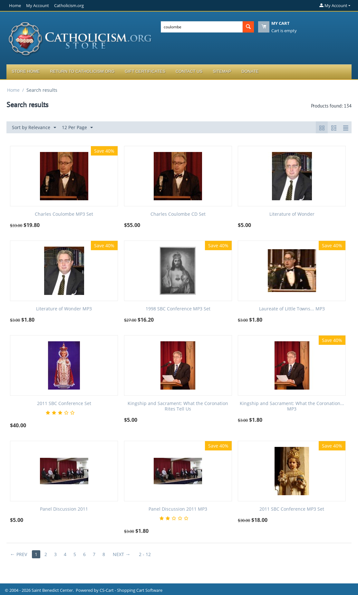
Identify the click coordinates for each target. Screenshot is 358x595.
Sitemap (222, 71)
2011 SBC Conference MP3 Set (291, 509)
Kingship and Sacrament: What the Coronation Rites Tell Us (178, 406)
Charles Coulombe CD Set (178, 214)
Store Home (26, 71)
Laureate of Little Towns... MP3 (292, 309)
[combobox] (202, 27)
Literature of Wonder (291, 214)
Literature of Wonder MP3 (64, 309)
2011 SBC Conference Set (64, 403)
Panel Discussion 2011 (64, 509)
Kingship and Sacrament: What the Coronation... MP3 (292, 406)
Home (15, 5)
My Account (37, 5)
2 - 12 (145, 554)
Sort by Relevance (34, 127)
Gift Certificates (145, 71)
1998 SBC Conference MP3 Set (178, 309)
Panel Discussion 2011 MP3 (178, 509)
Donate (249, 71)
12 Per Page (77, 127)
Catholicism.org (69, 5)
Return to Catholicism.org (82, 71)
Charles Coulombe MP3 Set (64, 214)
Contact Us (189, 71)
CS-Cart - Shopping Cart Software (131, 590)
